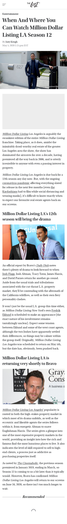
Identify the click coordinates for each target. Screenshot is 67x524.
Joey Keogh (12, 41)
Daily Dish (42, 265)
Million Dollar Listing (15, 134)
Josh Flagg (8, 274)
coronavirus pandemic (16, 183)
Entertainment (10, 14)
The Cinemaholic (27, 463)
